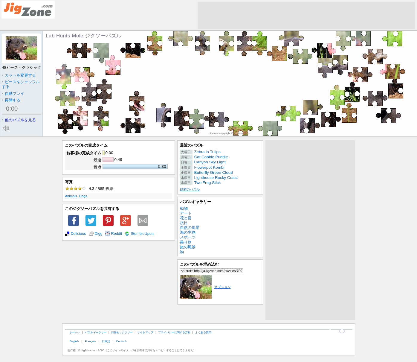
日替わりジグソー (122, 332)
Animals (71, 196)
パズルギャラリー (195, 202)
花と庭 (186, 218)
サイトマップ (145, 332)
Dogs (83, 196)
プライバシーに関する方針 (174, 332)
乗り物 (186, 242)
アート (186, 213)
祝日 (184, 222)
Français (90, 341)
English (74, 341)
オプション (205, 287)
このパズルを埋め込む (199, 264)
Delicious (78, 234)
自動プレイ (13, 93)
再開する (11, 100)
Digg (99, 234)
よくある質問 (203, 332)
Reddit (116, 234)
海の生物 (187, 232)
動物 (184, 208)
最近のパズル (191, 145)
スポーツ (187, 237)
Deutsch (121, 341)
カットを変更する (19, 75)
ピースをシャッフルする (21, 84)
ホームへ (74, 332)
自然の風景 (189, 227)
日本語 (106, 341)
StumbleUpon (142, 234)
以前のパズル (190, 189)
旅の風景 (187, 247)
